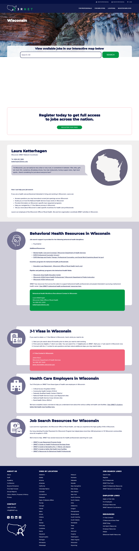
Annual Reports (12, 491)
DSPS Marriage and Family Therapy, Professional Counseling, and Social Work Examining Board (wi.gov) (68, 257)
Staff (8, 477)
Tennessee (74, 523)
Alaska (41, 477)
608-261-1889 (19, 159)
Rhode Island (75, 514)
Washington (74, 537)
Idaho (40, 511)
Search (111, 55)
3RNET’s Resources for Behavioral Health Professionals (52, 451)
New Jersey (74, 489)
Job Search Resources (109, 526)
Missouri (73, 475)
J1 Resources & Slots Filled (111, 520)
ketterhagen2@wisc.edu (19, 161)
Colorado (42, 491)
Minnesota (42, 542)
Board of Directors (13, 486)
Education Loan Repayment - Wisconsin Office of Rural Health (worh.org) (58, 266)
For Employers (116, 8)
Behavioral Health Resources (112, 534)
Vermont (73, 531)
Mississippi (42, 545)
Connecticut (43, 494)
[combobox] (61, 55)
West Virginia (75, 539)
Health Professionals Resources (112, 486)
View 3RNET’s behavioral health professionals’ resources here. (60, 286)
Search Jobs (106, 475)
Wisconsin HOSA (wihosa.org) (43, 279)
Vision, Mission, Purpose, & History (17, 494)
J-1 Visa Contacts (108, 517)
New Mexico (74, 491)
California (42, 486)
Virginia (73, 534)
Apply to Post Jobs (108, 499)
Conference (10, 483)
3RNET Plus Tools (108, 483)
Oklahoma (74, 506)
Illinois (41, 514)
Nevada (73, 483)
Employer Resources (109, 504)
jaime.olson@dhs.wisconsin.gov (44, 364)
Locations (128, 8)
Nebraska (74, 480)
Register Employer (119, 1)
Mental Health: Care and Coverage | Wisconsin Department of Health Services (59, 253)
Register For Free (69, 127)
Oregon (73, 508)
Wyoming (74, 545)
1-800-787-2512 (11, 507)
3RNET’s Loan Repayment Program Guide (47, 442)
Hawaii (41, 508)
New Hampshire (76, 486)
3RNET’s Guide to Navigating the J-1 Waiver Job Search (51, 447)
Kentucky (42, 525)
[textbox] (61, 55)
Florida (41, 503)
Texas (72, 525)
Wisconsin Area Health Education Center (47, 275)
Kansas (41, 523)
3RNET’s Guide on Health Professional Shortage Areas (51, 444)
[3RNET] (20, 8)
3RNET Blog (106, 523)
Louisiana (42, 528)
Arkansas (42, 483)
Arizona (41, 480)
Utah (72, 528)
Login (130, 1)
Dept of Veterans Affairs (46, 500)
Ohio (72, 503)
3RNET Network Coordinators (112, 489)
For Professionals (102, 8)
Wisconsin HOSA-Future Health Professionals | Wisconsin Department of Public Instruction (64, 277)
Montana (73, 477)
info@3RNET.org (12, 510)
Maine (41, 531)
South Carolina (75, 517)
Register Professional (105, 1)
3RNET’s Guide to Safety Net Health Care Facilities (50, 449)
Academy (10, 480)
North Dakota (75, 500)
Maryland (42, 534)
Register (105, 477)
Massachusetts (43, 537)
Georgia (41, 506)
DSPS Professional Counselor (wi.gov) (46, 255)
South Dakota (75, 520)
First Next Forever (12, 489)
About (9, 475)
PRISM (105, 532)
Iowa (40, 520)
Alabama (42, 475)
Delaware (42, 497)
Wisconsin (74, 542)
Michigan (42, 539)
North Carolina (75, 497)
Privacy (9, 497)
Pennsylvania (75, 511)
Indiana (41, 517)
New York (74, 494)
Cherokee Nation (44, 489)
